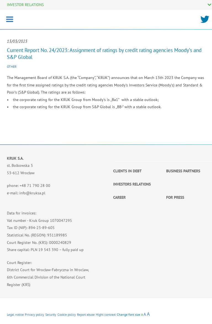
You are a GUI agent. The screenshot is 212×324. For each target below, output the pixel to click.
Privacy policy (34, 314)
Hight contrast (106, 314)
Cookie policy (66, 314)
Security (50, 314)
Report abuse (86, 314)
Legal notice (15, 314)
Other (12, 66)
